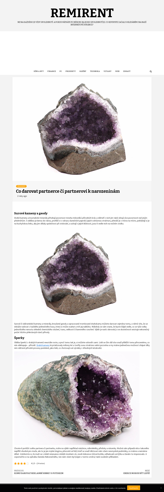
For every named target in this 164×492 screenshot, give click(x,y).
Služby (82, 71)
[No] (161, 488)
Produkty (70, 71)
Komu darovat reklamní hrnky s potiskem (48, 472)
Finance (51, 71)
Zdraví (126, 71)
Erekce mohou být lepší (116, 472)
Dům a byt (39, 71)
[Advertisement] (82, 49)
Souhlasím (133, 488)
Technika (95, 71)
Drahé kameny (43, 345)
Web (117, 71)
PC (60, 71)
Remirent (82, 13)
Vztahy (107, 71)
